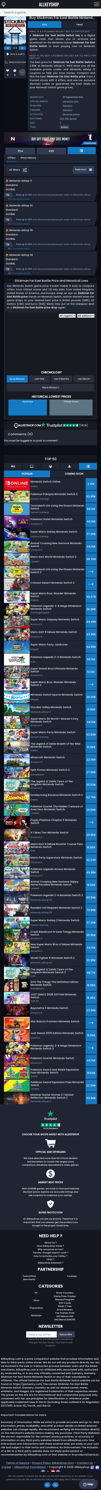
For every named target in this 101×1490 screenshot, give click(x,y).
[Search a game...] (50, 12)
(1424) (64, 440)
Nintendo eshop (71, 114)
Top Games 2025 (64, 1327)
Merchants (29, 1293)
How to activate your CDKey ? (51, 1270)
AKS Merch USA (64, 1330)
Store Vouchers (64, 1307)
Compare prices (20, 202)
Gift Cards (65, 1317)
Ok (47, 1485)
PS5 (67, 118)
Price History (28, 158)
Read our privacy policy (83, 1479)
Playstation (36, 1322)
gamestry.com (71, 101)
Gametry (67, 105)
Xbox (36, 1314)
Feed (80, 24)
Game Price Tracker (65, 1310)
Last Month (84, 393)
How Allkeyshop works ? (50, 1260)
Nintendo (36, 1330)
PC (36, 1307)
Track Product (50, 402)
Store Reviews (65, 1324)
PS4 (62, 118)
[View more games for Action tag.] (64, 128)
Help (88, 1484)
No (55, 1485)
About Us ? (50, 1257)
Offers (11, 158)
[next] (22, 48)
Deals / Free (65, 1320)
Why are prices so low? (51, 1263)
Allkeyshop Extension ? (50, 1277)
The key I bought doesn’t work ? (50, 1267)
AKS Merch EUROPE (64, 1334)
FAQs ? (50, 1273)
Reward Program (64, 1314)
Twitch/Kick (29, 1290)
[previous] (7, 48)
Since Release (17, 393)
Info (44, 24)
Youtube (72, 1290)
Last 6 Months (61, 393)
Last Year (39, 393)
